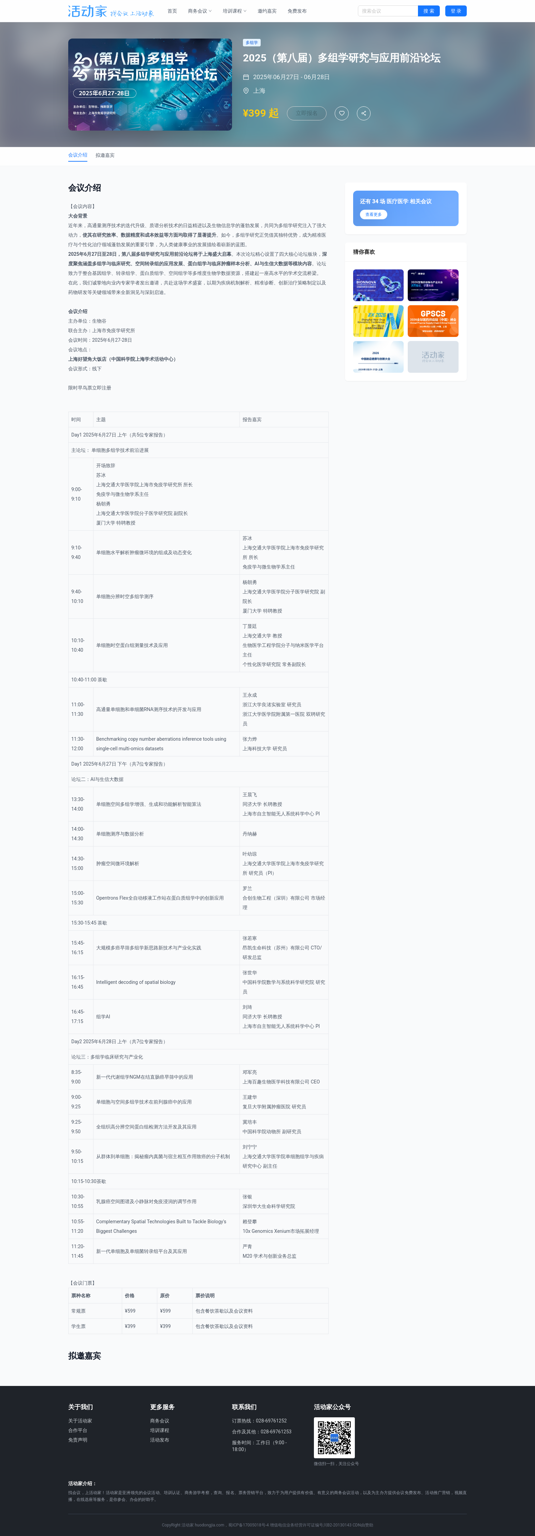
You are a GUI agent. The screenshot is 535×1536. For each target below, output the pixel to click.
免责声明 (77, 1440)
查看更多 (373, 214)
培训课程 (235, 11)
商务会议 (200, 11)
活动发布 (159, 1440)
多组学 (285, 225)
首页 (172, 11)
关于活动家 (80, 1420)
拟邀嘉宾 (105, 155)
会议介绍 (77, 155)
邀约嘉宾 (267, 11)
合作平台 (77, 1430)
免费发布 (297, 11)
